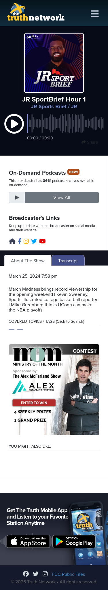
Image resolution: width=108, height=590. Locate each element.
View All (61, 197)
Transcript (68, 261)
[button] (14, 130)
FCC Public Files (68, 574)
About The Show (28, 261)
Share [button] (90, 142)
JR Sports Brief (49, 106)
